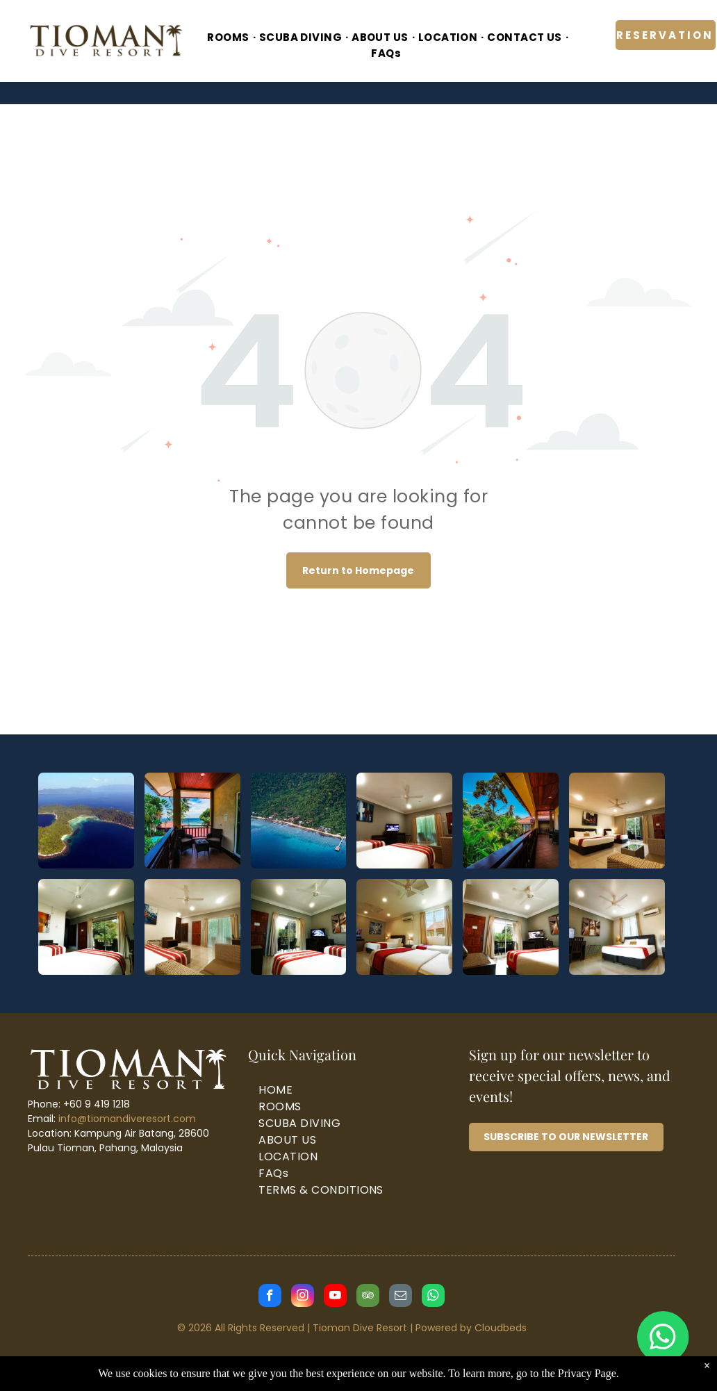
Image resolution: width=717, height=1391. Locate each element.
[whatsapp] (433, 1297)
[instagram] (302, 1297)
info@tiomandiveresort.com (127, 1119)
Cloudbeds (501, 1328)
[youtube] (335, 1297)
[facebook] (269, 1297)
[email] (400, 1297)
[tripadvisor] (367, 1297)
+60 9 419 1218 (96, 1104)
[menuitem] (229, 38)
